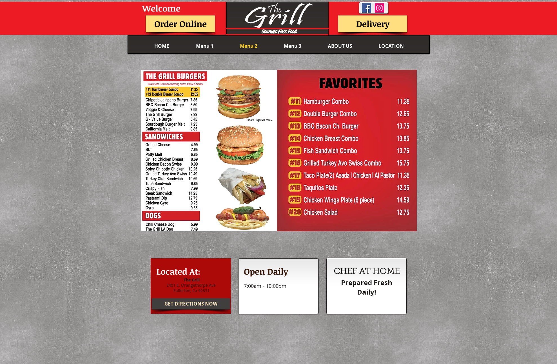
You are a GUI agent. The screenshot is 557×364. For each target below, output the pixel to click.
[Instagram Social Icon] (379, 8)
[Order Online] (180, 23)
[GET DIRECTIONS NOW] (191, 303)
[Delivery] (372, 23)
